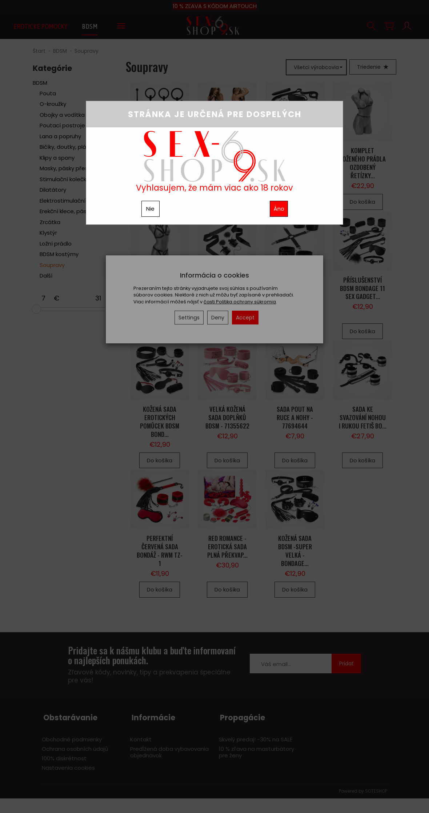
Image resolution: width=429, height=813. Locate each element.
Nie (150, 208)
